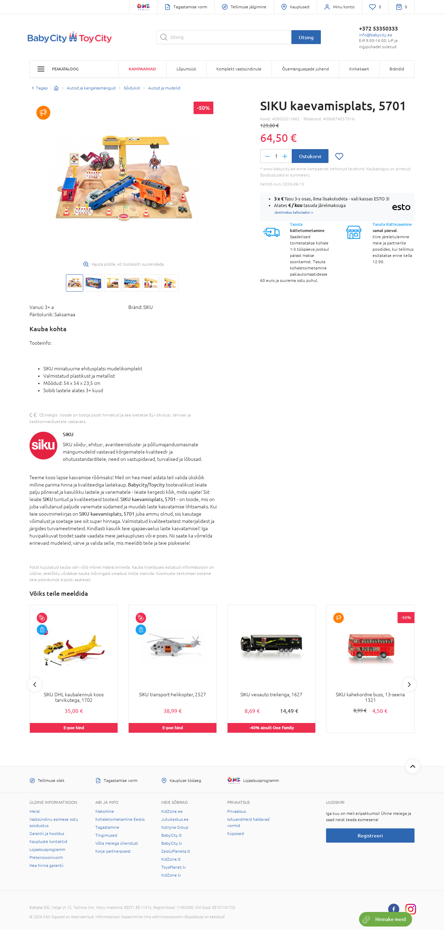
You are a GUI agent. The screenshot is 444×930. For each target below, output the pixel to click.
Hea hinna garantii (46, 865)
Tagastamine (107, 827)
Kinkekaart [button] (359, 69)
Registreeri (370, 835)
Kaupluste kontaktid (48, 841)
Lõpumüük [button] (186, 69)
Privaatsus (236, 811)
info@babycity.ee (375, 35)
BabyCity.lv (171, 843)
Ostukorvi (310, 156)
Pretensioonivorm (46, 857)
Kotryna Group (174, 827)
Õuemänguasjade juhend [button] (305, 69)
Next (409, 684)
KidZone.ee (172, 811)
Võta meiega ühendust (116, 843)
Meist (34, 811)
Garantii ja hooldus (46, 833)
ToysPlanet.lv (173, 867)
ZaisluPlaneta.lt (175, 851)
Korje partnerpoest (113, 851)
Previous (35, 684)
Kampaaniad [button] (142, 68)
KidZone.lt (171, 859)
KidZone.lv (171, 875)
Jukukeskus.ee (175, 819)
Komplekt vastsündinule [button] (239, 69)
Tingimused (106, 835)
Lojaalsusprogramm (47, 849)
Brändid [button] (397, 69)
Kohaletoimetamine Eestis (120, 819)
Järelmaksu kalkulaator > (293, 212)
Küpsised (235, 833)
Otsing (306, 37)
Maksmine (104, 811)
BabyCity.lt (171, 835)
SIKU (68, 434)
